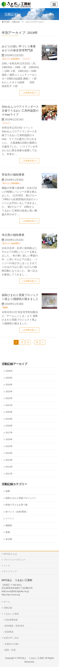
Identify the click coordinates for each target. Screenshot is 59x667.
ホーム (6, 601)
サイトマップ (10, 571)
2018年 (9, 426)
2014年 (9, 453)
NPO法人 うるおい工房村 (30, 658)
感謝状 (5, 307)
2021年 (9, 405)
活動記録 (7, 607)
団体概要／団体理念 (14, 626)
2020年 (9, 412)
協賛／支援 (10, 650)
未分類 (9, 539)
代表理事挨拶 (11, 620)
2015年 (9, 446)
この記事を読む (28, 93)
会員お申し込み (11, 637)
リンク (6, 565)
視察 (8, 491)
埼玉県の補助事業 (13, 234)
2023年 (9, 391)
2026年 (9, 371)
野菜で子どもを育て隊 (17, 505)
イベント (26, 59)
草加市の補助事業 (13, 174)
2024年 (9, 384)
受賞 (8, 532)
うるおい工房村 (11, 614)
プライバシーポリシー (14, 559)
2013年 (9, 460)
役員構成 (9, 631)
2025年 (9, 378)
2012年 (9, 467)
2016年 (9, 439)
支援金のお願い (12, 644)
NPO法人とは (10, 554)
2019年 (9, 419)
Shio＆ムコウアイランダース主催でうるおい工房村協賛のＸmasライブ (20, 110)
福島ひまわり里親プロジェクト (21, 498)
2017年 (9, 432)
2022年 (9, 398)
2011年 (9, 474)
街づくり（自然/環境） (11, 59)
